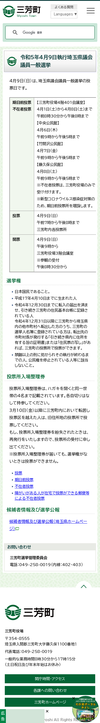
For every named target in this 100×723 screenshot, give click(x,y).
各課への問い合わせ (50, 690)
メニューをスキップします (50, 3)
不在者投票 (24, 486)
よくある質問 (64, 7)
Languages (63, 14)
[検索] (49, 32)
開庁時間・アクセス (50, 679)
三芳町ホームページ (50, 702)
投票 (18, 473)
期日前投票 (24, 480)
